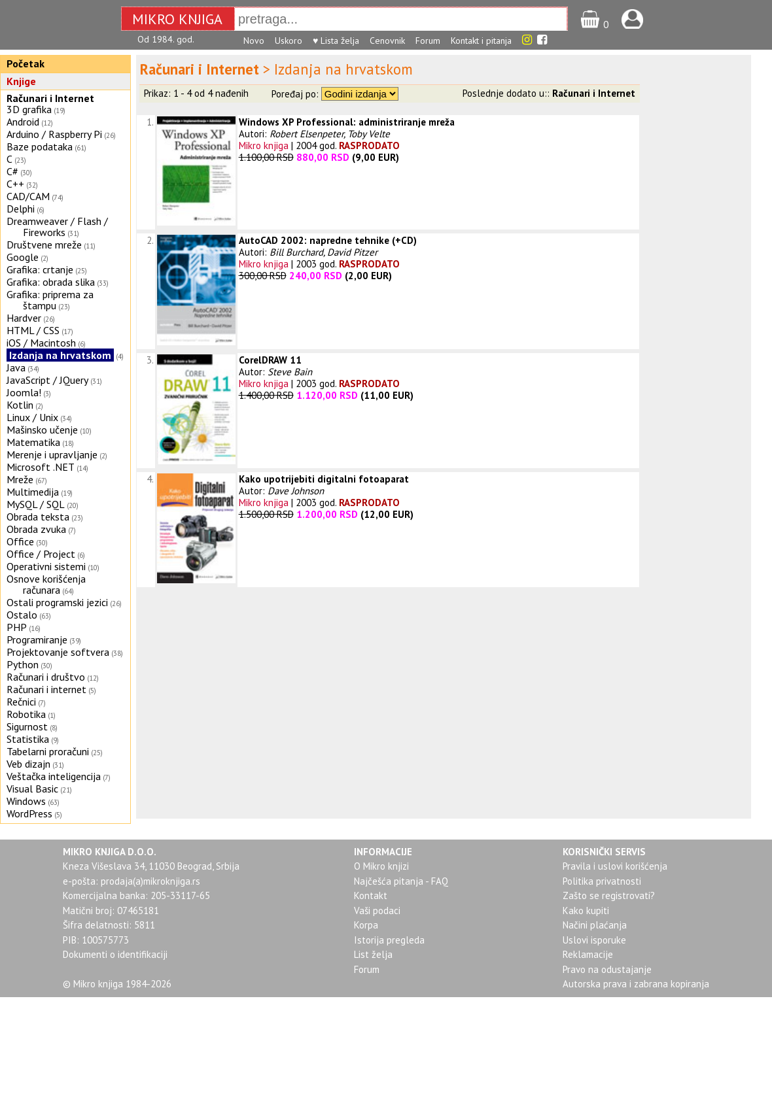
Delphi (21, 208)
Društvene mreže (44, 244)
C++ (15, 183)
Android (23, 121)
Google (23, 257)
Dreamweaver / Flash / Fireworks (57, 226)
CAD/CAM (28, 196)
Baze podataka (40, 146)
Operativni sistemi (46, 566)
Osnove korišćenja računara (46, 584)
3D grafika (29, 109)
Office (20, 541)
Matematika (33, 442)
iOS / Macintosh (41, 342)
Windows (26, 801)
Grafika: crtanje (40, 269)
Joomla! (24, 392)
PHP (17, 627)
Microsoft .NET (41, 466)
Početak (25, 63)
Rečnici (21, 701)
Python (23, 664)
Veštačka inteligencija (54, 776)
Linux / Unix (32, 417)
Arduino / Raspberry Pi (54, 134)
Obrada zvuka (36, 529)
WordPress (29, 813)
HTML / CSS (33, 330)
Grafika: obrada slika (51, 281)
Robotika (26, 714)
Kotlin (20, 404)
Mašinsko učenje (42, 429)
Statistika (28, 738)
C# (12, 171)
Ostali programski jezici (57, 602)
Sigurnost (27, 726)
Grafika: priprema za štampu (50, 300)
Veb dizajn (28, 763)
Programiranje (37, 639)
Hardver (24, 317)
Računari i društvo (46, 676)
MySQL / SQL (36, 504)
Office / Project (41, 553)
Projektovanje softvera (58, 651)
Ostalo (22, 614)
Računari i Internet (50, 98)
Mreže (20, 479)
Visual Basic (32, 788)
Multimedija (33, 491)
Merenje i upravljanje (52, 454)
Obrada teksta (38, 516)
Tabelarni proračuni (48, 751)
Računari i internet (46, 689)
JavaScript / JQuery (47, 379)
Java (16, 367)
